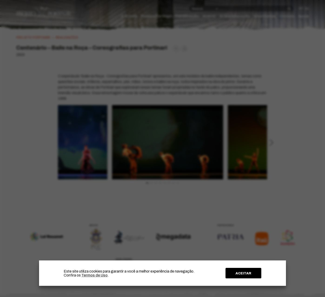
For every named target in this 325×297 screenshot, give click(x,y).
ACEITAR (243, 273)
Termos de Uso (94, 275)
